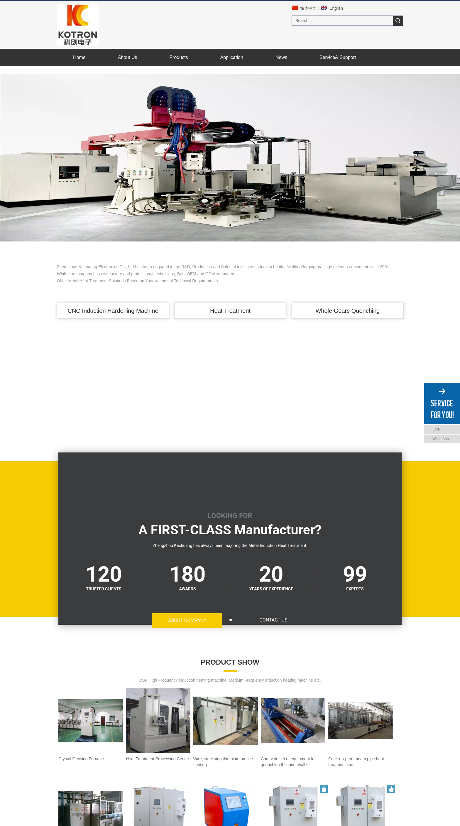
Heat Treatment (230, 308)
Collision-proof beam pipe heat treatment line (98, 720)
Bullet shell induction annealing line (171, 720)
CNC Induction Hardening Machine (112, 308)
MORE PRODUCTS (230, 756)
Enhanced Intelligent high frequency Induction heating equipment (262, 720)
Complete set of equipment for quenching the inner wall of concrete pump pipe (311, 697)
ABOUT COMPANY (21, 492)
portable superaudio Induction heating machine (99, 742)
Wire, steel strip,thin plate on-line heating (202, 697)
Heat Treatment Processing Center (134, 697)
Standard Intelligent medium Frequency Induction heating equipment (204, 742)
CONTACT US (14, 503)
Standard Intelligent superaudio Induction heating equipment (321, 742)
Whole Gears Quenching (347, 308)
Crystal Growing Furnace (79, 697)
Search (398, 21)
